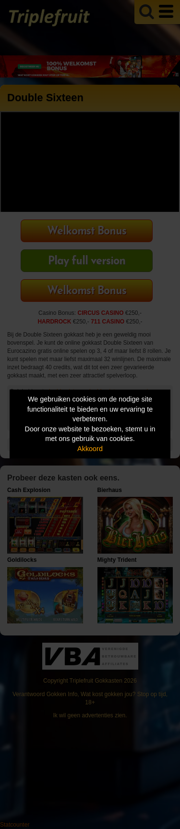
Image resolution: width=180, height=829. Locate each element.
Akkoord (90, 449)
